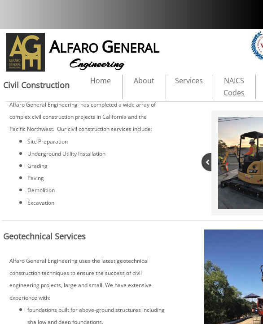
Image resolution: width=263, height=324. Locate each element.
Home (100, 81)
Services (189, 81)
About (144, 81)
